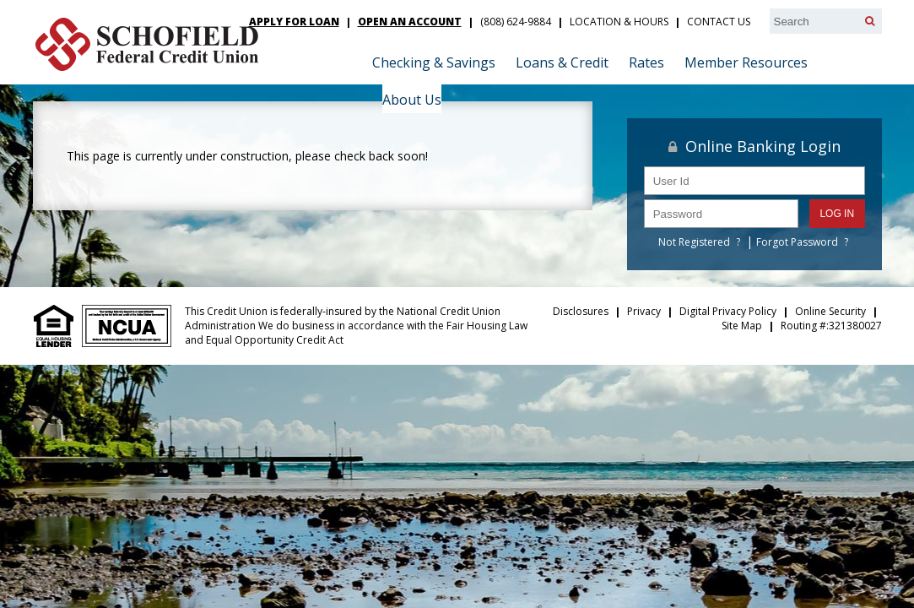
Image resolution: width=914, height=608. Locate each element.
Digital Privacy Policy (727, 311)
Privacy (644, 311)
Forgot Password (797, 242)
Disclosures (580, 311)
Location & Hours (619, 21)
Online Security (830, 311)
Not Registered (694, 242)
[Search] (869, 21)
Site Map (742, 325)
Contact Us (718, 21)
